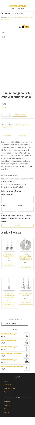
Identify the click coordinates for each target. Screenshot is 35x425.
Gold (9, 17)
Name (4, 213)
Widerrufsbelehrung (9, 396)
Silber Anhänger (19, 132)
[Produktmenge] (7, 122)
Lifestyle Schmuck (17, 6)
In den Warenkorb (20, 122)
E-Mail (20, 213)
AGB (5, 399)
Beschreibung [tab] (7, 143)
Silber (13, 17)
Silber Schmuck (9, 134)
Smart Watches (6, 19)
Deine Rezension (7, 202)
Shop (3, 37)
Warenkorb (7, 420)
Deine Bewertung (7, 199)
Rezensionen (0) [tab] (23, 143)
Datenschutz (7, 392)
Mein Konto (7, 409)
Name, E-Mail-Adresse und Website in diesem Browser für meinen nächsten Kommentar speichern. (16, 226)
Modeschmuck (25, 17)
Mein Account (7, 413)
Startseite (5, 32)
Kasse (6, 416)
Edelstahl (18, 17)
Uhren (31, 17)
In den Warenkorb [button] (9, 273)
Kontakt (6, 389)
